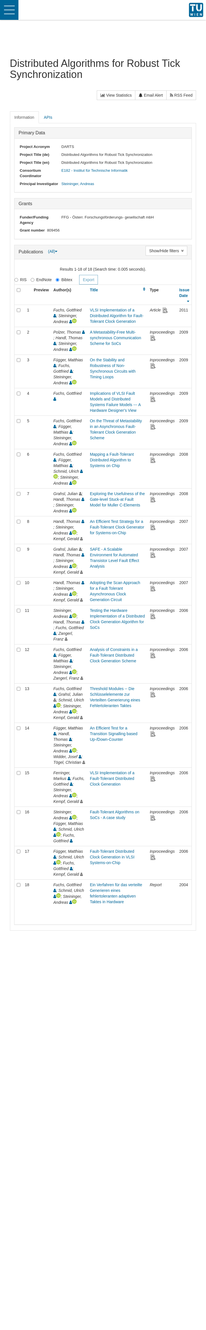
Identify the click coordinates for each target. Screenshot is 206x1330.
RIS (20, 279)
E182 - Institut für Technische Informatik (94, 170)
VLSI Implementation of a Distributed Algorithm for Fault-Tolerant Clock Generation (117, 316)
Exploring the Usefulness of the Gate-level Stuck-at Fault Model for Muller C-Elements (117, 499)
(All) (52, 251)
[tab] (24, 117)
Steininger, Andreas (77, 184)
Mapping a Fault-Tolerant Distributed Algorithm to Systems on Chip (112, 460)
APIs (48, 117)
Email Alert (151, 95)
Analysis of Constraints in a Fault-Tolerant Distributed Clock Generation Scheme (114, 655)
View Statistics (116, 95)
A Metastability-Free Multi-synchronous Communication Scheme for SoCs (115, 338)
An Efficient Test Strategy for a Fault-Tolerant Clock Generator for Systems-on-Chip (117, 527)
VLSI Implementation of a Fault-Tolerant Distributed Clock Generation (112, 778)
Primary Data (32, 132)
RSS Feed (181, 95)
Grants (25, 203)
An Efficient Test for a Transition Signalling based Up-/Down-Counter (114, 734)
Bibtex (64, 279)
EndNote (41, 279)
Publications (32, 251)
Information (24, 117)
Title (94, 290)
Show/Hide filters (166, 251)
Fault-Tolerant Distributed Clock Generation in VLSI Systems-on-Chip (112, 857)
